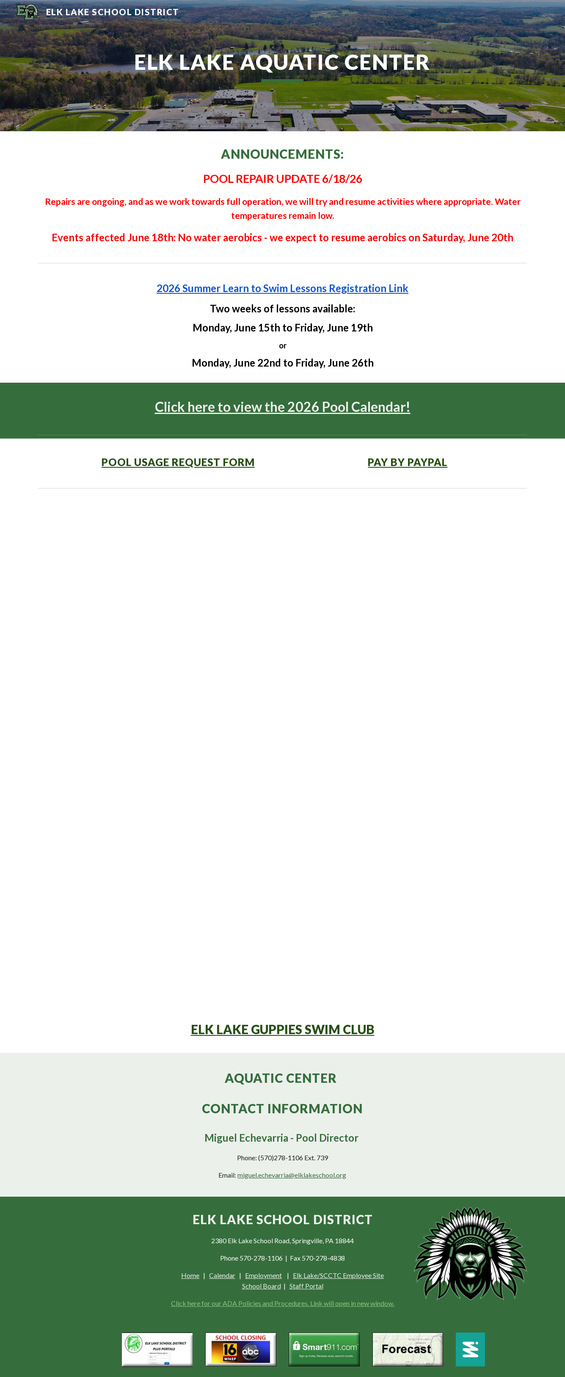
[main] (283, 65)
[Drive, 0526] (282, 749)
